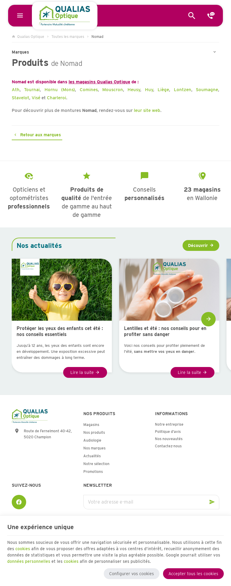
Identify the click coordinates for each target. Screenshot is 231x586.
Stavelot (20, 97)
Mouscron (112, 89)
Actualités (92, 456)
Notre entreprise (169, 424)
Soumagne (207, 89)
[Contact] (211, 15)
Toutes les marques (67, 36)
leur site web (147, 110)
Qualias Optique (28, 36)
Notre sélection (96, 463)
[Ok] (212, 502)
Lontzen (182, 89)
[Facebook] (19, 502)
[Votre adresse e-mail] (151, 502)
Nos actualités (39, 245)
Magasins (91, 424)
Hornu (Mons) (60, 89)
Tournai (32, 89)
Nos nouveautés (169, 438)
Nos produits (94, 432)
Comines (89, 89)
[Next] (208, 319)
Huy (149, 89)
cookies (22, 548)
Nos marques (94, 448)
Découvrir (198, 245)
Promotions (93, 471)
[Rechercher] (192, 15)
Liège (163, 89)
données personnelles (28, 561)
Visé (36, 97)
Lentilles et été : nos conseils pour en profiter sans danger (165, 331)
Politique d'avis (168, 431)
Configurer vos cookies (131, 573)
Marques (20, 52)
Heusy (134, 89)
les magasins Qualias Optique (99, 82)
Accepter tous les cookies (193, 573)
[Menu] (20, 15)
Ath (16, 89)
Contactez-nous (168, 446)
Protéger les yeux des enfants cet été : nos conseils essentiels (60, 331)
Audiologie (92, 440)
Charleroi (56, 97)
